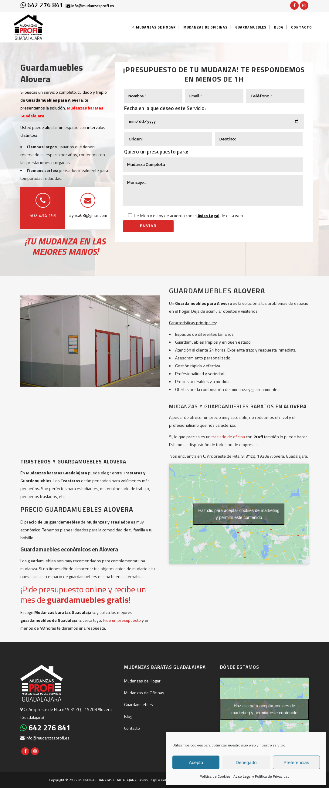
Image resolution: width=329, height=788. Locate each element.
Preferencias (296, 762)
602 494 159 (42, 215)
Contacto (132, 728)
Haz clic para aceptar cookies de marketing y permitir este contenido (239, 514)
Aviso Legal (208, 215)
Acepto (196, 762)
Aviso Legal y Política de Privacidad (261, 776)
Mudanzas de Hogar (142, 681)
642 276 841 (42, 5)
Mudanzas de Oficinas (144, 692)
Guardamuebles (138, 704)
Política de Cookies (215, 776)
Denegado (246, 762)
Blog (128, 716)
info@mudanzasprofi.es (90, 6)
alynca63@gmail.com (88, 215)
